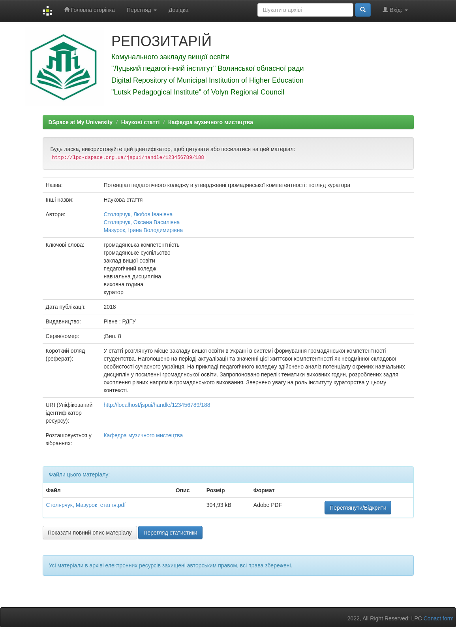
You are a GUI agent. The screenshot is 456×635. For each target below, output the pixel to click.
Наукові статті (140, 122)
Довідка (178, 10)
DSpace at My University (81, 122)
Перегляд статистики (170, 532)
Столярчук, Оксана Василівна (141, 222)
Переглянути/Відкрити (358, 508)
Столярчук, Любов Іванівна (138, 214)
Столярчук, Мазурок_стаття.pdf (86, 505)
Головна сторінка (89, 9)
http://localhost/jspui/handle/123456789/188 (156, 405)
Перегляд (142, 10)
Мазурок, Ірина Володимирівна (143, 230)
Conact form (439, 618)
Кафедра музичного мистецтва (210, 122)
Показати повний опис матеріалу (90, 532)
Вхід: (395, 9)
